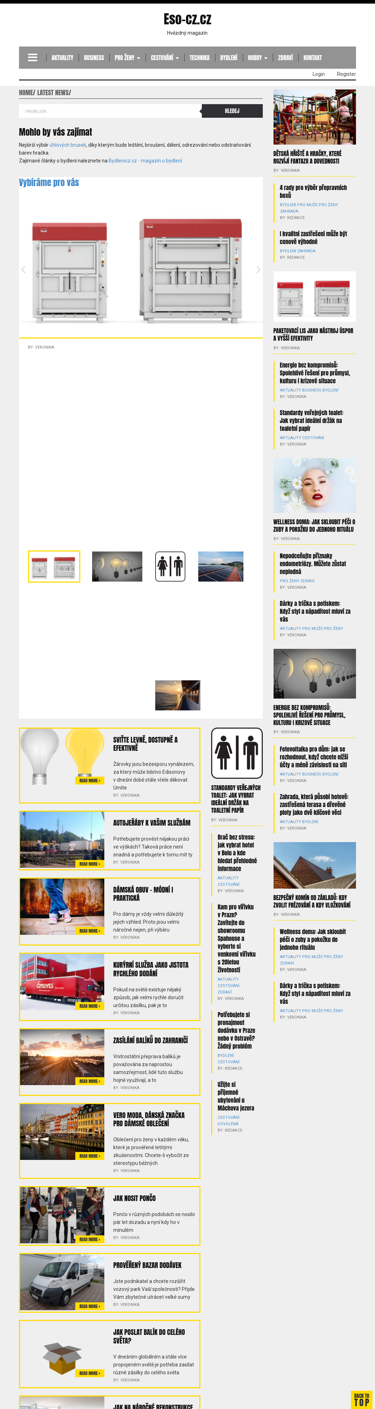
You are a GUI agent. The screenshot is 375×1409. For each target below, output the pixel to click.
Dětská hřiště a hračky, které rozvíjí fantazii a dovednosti (308, 157)
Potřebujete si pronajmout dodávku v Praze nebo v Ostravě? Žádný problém (236, 1022)
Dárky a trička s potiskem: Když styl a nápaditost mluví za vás (315, 596)
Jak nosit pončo (134, 1194)
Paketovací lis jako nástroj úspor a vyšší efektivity (313, 327)
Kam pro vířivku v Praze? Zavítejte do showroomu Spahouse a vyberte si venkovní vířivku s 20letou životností (237, 936)
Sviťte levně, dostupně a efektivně (144, 743)
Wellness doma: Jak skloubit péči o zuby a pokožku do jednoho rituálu (314, 517)
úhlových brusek (67, 145)
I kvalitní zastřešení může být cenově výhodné (313, 237)
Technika (199, 58)
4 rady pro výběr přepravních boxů (313, 191)
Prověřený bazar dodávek (146, 1260)
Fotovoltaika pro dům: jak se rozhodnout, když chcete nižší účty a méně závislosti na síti (314, 740)
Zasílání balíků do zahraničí (149, 1037)
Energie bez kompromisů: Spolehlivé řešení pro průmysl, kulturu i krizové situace (315, 365)
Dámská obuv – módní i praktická (142, 892)
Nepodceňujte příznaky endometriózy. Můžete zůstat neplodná (313, 555)
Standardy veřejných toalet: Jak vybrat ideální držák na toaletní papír (236, 798)
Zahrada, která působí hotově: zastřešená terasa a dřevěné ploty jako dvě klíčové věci (314, 788)
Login (319, 74)
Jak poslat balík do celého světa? (148, 1331)
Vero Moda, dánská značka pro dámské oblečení (153, 1115)
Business (94, 58)
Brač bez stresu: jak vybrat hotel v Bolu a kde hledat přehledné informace (237, 851)
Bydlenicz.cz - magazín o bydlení (145, 161)
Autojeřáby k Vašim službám (150, 822)
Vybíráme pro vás (49, 182)
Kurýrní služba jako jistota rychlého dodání (149, 967)
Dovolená (228, 1116)
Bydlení (228, 58)
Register (346, 74)
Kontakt (313, 58)
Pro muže (305, 204)
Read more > (90, 780)
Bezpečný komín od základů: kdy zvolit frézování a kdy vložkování (312, 878)
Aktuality (62, 58)
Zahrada (289, 211)
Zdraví (285, 58)
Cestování (162, 58)
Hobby (255, 58)
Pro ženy (124, 58)
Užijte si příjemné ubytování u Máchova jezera (236, 1088)
